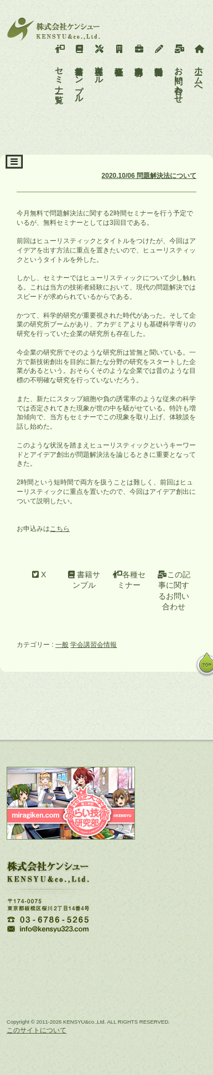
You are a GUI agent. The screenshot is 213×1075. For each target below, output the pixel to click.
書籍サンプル (79, 71)
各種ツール (99, 62)
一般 (62, 645)
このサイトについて (36, 1030)
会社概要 (119, 52)
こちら (60, 529)
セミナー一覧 (59, 66)
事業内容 (139, 52)
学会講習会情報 (93, 645)
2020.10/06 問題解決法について (149, 176)
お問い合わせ (179, 71)
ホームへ (199, 66)
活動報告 (159, 52)
